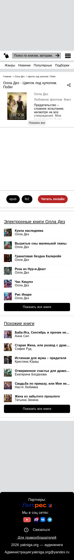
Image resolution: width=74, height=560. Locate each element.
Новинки (24, 65)
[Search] (57, 56)
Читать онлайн (53, 199)
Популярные (43, 65)
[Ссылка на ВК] (43, 520)
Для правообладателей (37, 538)
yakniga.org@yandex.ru (50, 552)
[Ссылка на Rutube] (36, 520)
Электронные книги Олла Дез (34, 221)
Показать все (37, 122)
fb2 (27, 199)
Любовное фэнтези (48, 99)
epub (13, 199)
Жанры (10, 65)
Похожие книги (19, 323)
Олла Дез (41, 94)
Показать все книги (37, 307)
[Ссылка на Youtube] (27, 520)
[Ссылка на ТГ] (49, 520)
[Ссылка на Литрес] (37, 506)
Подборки (62, 65)
